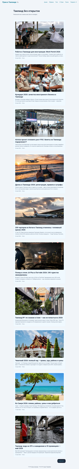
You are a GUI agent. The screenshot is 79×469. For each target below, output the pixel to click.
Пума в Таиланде (9, 2)
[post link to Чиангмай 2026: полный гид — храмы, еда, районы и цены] (39, 348)
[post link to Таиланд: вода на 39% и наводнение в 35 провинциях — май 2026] (39, 435)
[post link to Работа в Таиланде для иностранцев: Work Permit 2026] (39, 40)
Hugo (45, 466)
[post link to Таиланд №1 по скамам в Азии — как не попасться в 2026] (39, 306)
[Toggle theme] (18, 2)
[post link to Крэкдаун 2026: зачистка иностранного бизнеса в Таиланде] (39, 84)
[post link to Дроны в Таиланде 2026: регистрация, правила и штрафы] (39, 173)
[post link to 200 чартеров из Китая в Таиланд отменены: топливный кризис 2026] (39, 217)
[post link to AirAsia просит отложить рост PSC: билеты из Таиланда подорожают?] (39, 129)
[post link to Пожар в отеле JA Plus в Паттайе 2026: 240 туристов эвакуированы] (39, 262)
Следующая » (61, 460)
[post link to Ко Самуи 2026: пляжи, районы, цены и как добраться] (39, 391)
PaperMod (49, 466)
